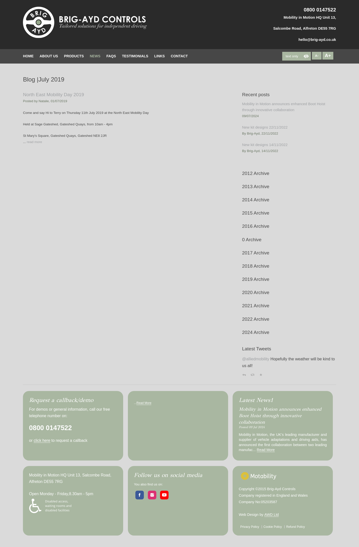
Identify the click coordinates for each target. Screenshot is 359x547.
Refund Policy (295, 526)
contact (179, 56)
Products (74, 56)
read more (34, 142)
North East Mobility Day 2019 (53, 94)
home (28, 56)
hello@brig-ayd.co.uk (317, 40)
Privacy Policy (249, 526)
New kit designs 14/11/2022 (264, 145)
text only (292, 56)
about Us (49, 56)
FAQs (111, 56)
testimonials (135, 56)
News (95, 56)
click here (42, 440)
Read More (143, 403)
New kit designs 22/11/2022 (264, 127)
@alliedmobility (255, 359)
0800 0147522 (320, 9)
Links (159, 56)
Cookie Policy (273, 526)
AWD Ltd (271, 515)
